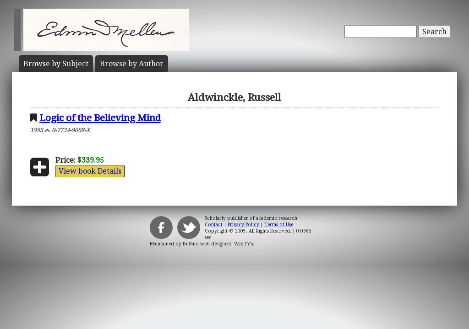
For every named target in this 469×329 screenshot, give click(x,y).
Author (132, 63)
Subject (55, 63)
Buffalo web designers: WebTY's (218, 243)
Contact (214, 224)
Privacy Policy (243, 224)
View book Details (90, 171)
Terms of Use (278, 224)
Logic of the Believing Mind (100, 117)
